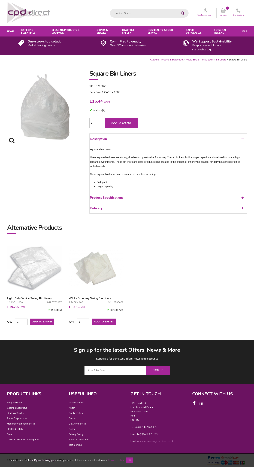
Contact (73, 418)
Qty (9, 322)
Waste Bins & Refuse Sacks (199, 59)
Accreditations (76, 402)
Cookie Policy (76, 413)
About (72, 408)
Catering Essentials (28, 31)
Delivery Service (77, 423)
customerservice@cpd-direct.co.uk (155, 441)
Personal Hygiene (220, 31)
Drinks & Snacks (102, 31)
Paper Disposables (193, 31)
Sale (244, 31)
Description (167, 139)
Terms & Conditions (79, 439)
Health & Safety (128, 31)
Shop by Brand (15, 402)
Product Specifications (167, 198)
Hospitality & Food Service (160, 31)
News (72, 429)
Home (10, 31)
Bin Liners (221, 59)
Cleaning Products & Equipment (66, 31)
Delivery (167, 208)
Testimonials (75, 445)
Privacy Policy (76, 434)
